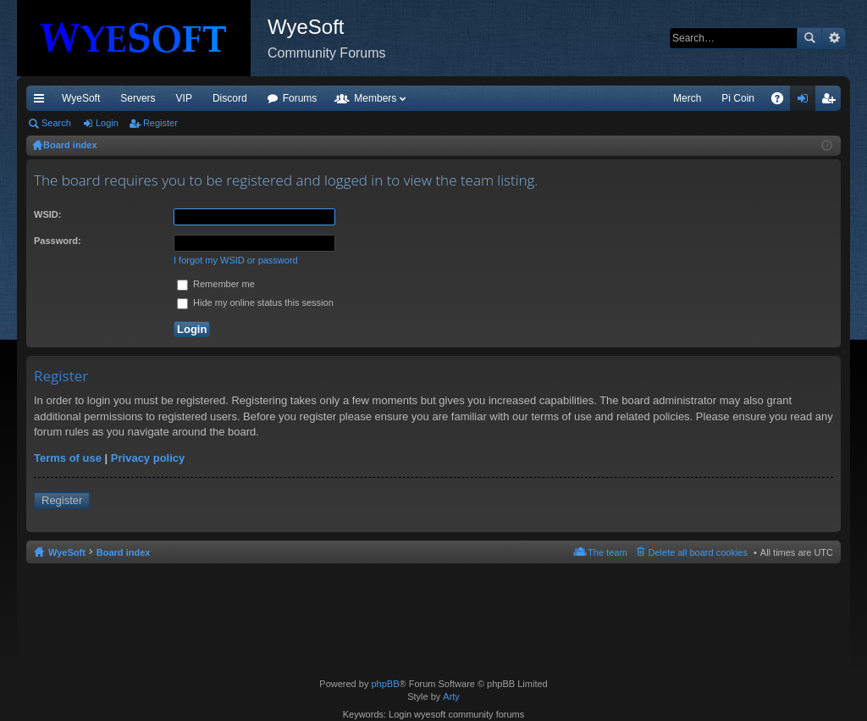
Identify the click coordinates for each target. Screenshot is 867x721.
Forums (300, 98)
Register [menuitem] (832, 101)
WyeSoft (81, 98)
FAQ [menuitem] (783, 101)
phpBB (385, 684)
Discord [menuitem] (230, 98)
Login (107, 123)
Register (160, 123)
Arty (451, 696)
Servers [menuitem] (137, 98)
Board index (124, 552)
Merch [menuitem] (687, 98)
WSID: (47, 214)
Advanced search (833, 38)
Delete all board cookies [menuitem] (698, 552)
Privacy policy (148, 458)
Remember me (216, 284)
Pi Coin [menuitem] (737, 98)
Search (809, 38)
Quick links (42, 101)
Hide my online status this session (255, 302)
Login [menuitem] (806, 101)
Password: (57, 241)
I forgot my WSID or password (236, 260)
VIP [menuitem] (184, 98)
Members (375, 98)
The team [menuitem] (607, 552)
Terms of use (68, 458)
